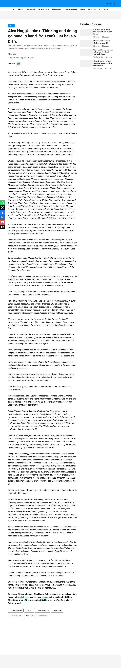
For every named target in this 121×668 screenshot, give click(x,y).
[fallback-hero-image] (86, 32)
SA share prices (70, 9)
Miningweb (56, 9)
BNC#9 (20, 9)
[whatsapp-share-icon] (2, 204)
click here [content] (24, 597)
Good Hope (103, 9)
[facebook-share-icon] (2, 213)
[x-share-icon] (2, 209)
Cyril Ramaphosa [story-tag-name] (16, 610)
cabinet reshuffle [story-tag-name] (16, 616)
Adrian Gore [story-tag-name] (30, 616)
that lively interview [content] (48, 81)
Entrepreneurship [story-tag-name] (43, 610)
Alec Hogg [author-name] (12, 54)
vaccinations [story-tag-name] (43, 616)
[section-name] (11, 26)
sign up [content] (45, 597)
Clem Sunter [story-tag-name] (57, 610)
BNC (12, 9)
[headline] (103, 32)
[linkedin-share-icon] (2, 218)
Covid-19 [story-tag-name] (29, 610)
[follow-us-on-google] (18, 63)
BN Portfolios (43, 9)
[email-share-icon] (2, 223)
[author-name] (97, 37)
